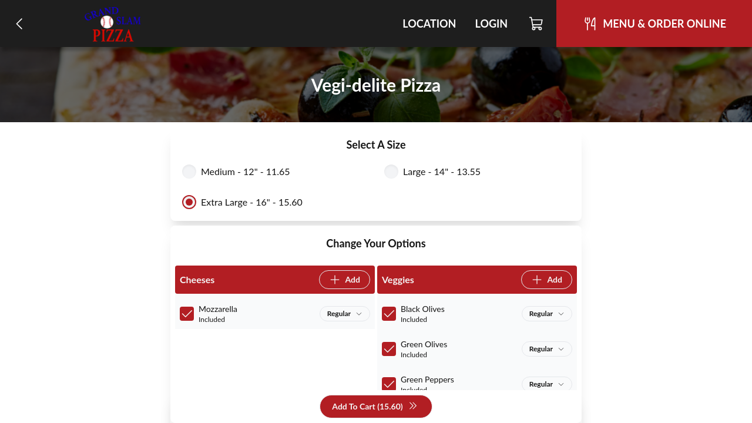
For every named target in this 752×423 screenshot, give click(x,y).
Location (429, 23)
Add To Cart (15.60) (374, 407)
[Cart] (536, 23)
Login (491, 23)
